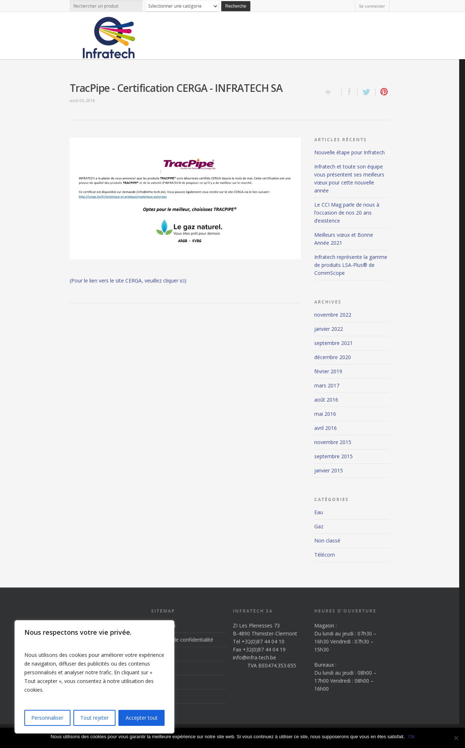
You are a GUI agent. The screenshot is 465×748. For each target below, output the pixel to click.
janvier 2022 (328, 328)
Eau (318, 512)
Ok (411, 736)
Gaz (318, 526)
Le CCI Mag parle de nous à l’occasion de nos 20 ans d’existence (346, 212)
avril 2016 (325, 427)
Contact (160, 696)
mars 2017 (326, 385)
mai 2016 (325, 413)
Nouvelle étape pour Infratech (349, 152)
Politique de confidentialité (182, 639)
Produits (161, 667)
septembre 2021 (333, 343)
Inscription (163, 625)
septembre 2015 (333, 456)
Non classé (327, 540)
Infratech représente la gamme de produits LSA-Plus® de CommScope (350, 264)
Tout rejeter (94, 717)
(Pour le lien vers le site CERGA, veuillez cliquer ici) (128, 280)
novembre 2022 (332, 314)
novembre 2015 (332, 442)
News (158, 682)
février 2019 (328, 371)
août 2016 (326, 399)
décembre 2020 (332, 357)
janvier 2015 (328, 470)
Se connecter (372, 6)
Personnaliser (47, 717)
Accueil (159, 653)
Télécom (324, 554)
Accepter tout (142, 717)
